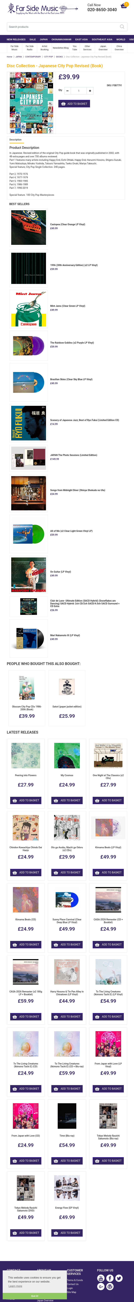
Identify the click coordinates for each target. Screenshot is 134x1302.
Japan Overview (103, 48)
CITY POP (48, 57)
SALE (33, 39)
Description (16, 139)
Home (9, 57)
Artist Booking (45, 48)
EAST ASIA (81, 39)
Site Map (71, 1292)
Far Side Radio (30, 48)
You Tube (74, 48)
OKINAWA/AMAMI (61, 39)
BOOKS (59, 57)
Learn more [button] (15, 1286)
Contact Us (73, 1284)
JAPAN (44, 39)
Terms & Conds (75, 1280)
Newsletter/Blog (61, 48)
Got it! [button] (34, 1296)
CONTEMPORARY (33, 57)
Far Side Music (14, 48)
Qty (60, 90)
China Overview (119, 48)
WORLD (120, 39)
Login (70, 1288)
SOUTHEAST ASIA (102, 39)
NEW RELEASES (16, 39)
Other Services (87, 48)
